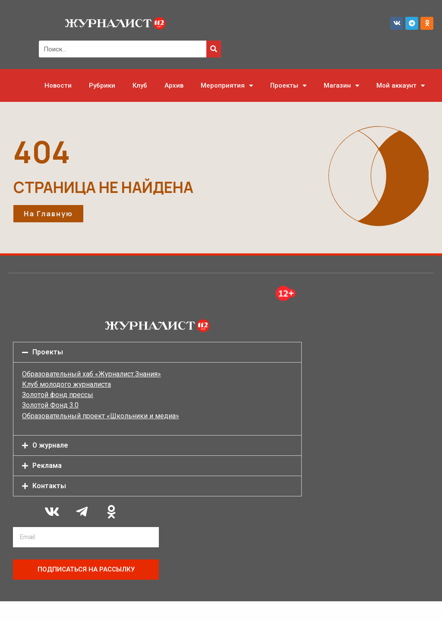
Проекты (288, 85)
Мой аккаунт (400, 85)
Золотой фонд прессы (57, 395)
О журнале (50, 445)
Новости (58, 85)
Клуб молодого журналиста (66, 384)
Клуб (140, 85)
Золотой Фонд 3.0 (50, 405)
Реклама (47, 465)
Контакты (49, 486)
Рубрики (102, 85)
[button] (157, 352)
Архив (173, 85)
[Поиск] (213, 49)
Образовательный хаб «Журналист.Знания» (91, 374)
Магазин (341, 85)
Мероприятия (227, 85)
